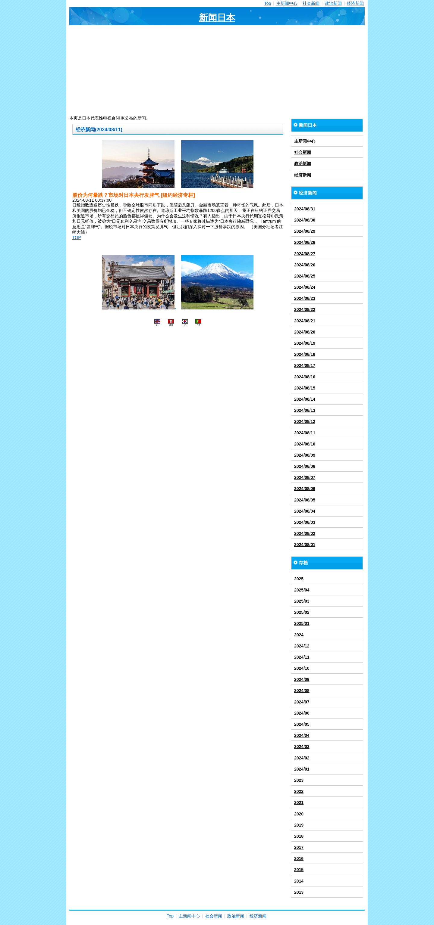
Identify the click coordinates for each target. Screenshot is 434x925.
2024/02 (302, 758)
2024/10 (302, 668)
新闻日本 (217, 18)
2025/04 (302, 590)
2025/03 (302, 601)
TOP (76, 237)
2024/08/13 (304, 410)
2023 (298, 780)
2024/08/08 (304, 466)
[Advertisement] (217, 70)
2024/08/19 (304, 343)
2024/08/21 (304, 320)
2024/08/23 (304, 298)
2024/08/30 (304, 220)
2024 (298, 634)
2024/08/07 (304, 477)
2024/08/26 (304, 264)
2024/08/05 (304, 500)
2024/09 (302, 679)
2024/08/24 (304, 287)
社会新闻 (311, 3)
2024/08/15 (304, 388)
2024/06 (302, 713)
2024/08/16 (304, 376)
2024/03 (302, 746)
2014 (298, 881)
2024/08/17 (304, 365)
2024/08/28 (304, 242)
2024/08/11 (304, 432)
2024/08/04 (304, 511)
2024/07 (302, 702)
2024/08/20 (304, 332)
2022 (298, 791)
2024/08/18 (304, 354)
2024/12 (302, 646)
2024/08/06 (304, 488)
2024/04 (302, 735)
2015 (298, 869)
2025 (298, 578)
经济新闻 (355, 3)
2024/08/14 (304, 399)
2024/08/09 (304, 455)
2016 (298, 858)
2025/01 (302, 623)
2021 (298, 802)
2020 (298, 814)
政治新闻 (333, 3)
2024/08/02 (304, 533)
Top (267, 3)
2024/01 (302, 769)
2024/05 (302, 724)
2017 (298, 847)
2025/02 (302, 612)
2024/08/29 (304, 231)
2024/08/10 (304, 444)
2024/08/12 (304, 421)
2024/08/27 (304, 253)
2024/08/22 (304, 309)
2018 (298, 836)
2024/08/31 (304, 208)
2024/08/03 (304, 522)
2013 (298, 892)
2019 (298, 825)
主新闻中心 (286, 3)
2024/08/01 (304, 544)
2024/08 (302, 690)
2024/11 (302, 657)
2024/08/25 (304, 276)
